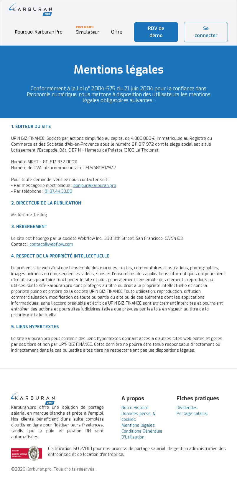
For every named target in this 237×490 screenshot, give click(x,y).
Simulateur (87, 32)
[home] (30, 9)
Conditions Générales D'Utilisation (141, 434)
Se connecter (206, 32)
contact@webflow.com (51, 244)
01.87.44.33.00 (58, 191)
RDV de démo (156, 32)
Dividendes (187, 408)
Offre (116, 32)
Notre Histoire (135, 408)
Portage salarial (192, 413)
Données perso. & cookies (138, 416)
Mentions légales (138, 425)
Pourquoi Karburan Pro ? (38, 32)
